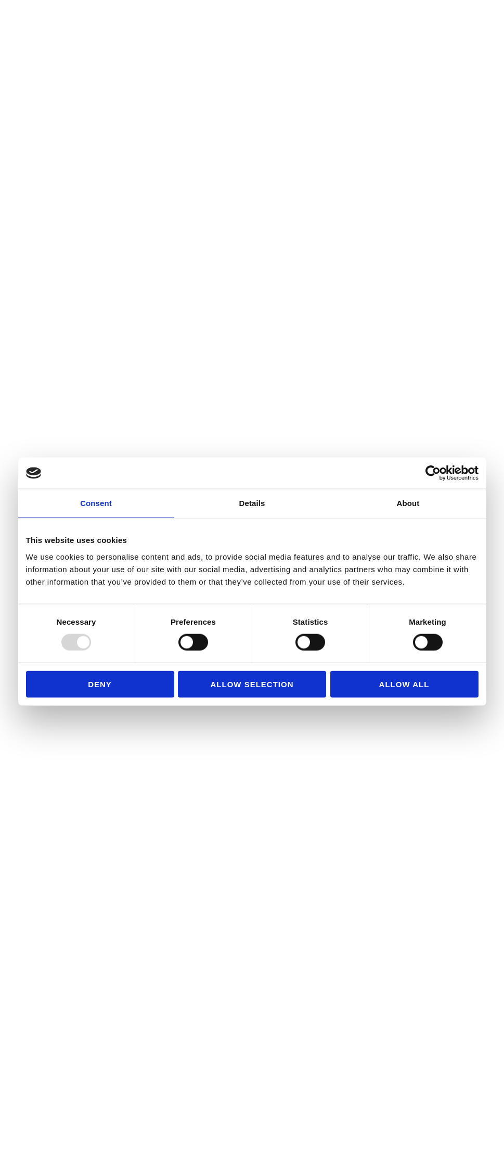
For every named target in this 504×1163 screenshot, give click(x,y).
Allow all (404, 683)
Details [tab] (252, 503)
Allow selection (252, 683)
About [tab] (408, 503)
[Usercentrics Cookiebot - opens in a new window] (433, 473)
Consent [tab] (96, 503)
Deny (100, 683)
